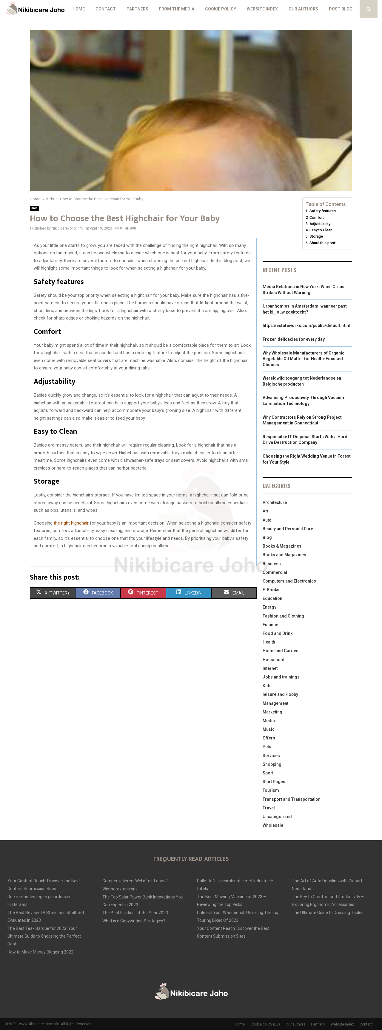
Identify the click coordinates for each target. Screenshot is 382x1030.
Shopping (272, 764)
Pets (267, 746)
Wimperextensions (120, 889)
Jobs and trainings (281, 677)
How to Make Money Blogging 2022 (40, 952)
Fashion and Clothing (283, 616)
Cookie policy (220, 9)
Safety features (322, 211)
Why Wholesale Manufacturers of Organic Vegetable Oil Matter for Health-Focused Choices (303, 359)
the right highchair (71, 523)
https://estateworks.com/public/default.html (306, 325)
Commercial (275, 572)
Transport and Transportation (292, 799)
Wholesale (273, 825)
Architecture (275, 502)
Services (271, 755)
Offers (269, 738)
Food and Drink (277, 633)
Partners (137, 9)
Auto (267, 520)
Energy (269, 607)
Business (272, 563)
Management (275, 703)
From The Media (176, 9)
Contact (106, 9)
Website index (262, 9)
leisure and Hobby (280, 694)
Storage (316, 236)
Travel (269, 808)
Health (269, 642)
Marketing (272, 712)
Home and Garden (280, 650)
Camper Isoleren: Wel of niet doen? (135, 880)
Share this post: (322, 243)
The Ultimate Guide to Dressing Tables (327, 912)
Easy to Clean (320, 230)
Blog (267, 537)
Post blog (340, 9)
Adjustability (319, 223)
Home (79, 9)
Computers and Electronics (289, 581)
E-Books (271, 589)
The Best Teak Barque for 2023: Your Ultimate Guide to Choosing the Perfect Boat (44, 936)
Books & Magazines (282, 546)
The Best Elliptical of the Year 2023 (135, 912)
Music (269, 729)
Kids (34, 208)
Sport (268, 773)
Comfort (316, 217)
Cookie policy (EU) (265, 1024)
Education (272, 598)
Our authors (303, 9)
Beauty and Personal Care (288, 528)
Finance (270, 624)
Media (269, 720)
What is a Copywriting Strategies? (133, 921)
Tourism (271, 790)
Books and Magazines (284, 554)
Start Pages (274, 781)
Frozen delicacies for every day (294, 339)
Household (273, 659)
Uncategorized (277, 816)
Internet (270, 668)
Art (265, 511)
